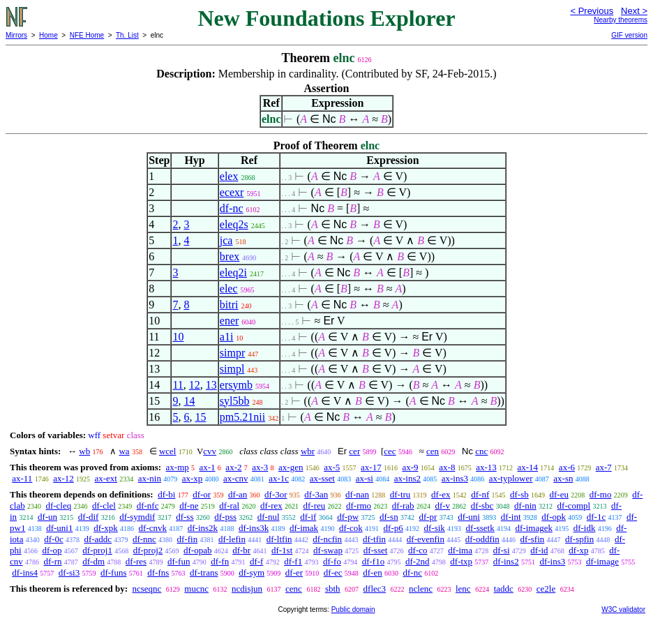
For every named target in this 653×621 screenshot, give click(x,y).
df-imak (304, 528)
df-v (442, 505)
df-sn (389, 516)
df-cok (351, 528)
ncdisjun (247, 588)
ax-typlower (511, 478)
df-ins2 (506, 561)
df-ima (460, 550)
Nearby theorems (620, 20)
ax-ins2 (407, 478)
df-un (47, 516)
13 (211, 385)
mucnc (196, 588)
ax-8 (447, 467)
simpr (232, 353)
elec (229, 288)
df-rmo (358, 505)
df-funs (113, 572)
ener (229, 321)
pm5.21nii (242, 417)
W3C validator (623, 609)
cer (354, 451)
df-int (511, 516)
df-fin (187, 539)
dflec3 (374, 588)
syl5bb (235, 401)
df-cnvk (153, 528)
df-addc (98, 539)
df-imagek (534, 528)
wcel (168, 451)
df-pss (225, 516)
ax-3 (260, 467)
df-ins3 (552, 561)
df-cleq (58, 505)
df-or (202, 494)
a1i (227, 337)
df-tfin (374, 539)
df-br (241, 550)
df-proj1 (97, 550)
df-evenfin (425, 539)
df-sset (375, 550)
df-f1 (293, 561)
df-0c (53, 539)
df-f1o (373, 561)
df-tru (400, 494)
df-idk (584, 528)
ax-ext (105, 478)
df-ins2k (203, 528)
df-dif (88, 516)
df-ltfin (279, 539)
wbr (308, 451)
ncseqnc (146, 588)
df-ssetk (480, 528)
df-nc (231, 208)
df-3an (316, 494)
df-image (602, 561)
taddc (503, 588)
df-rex (271, 505)
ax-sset (322, 478)
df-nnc (144, 539)
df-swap (328, 550)
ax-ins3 (455, 478)
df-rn (53, 561)
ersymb (236, 385)
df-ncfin (327, 539)
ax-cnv (235, 478)
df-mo (601, 494)
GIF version (629, 35)
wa (124, 451)
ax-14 (528, 467)
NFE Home (87, 35)
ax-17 (371, 467)
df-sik (433, 528)
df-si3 (69, 572)
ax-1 (208, 467)
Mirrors (16, 35)
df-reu (314, 505)
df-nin (525, 505)
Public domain (353, 609)
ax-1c (279, 478)
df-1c (596, 516)
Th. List (127, 35)
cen (432, 451)
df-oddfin (482, 539)
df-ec (333, 572)
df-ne (188, 505)
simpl (232, 369)
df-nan (357, 494)
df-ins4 (25, 572)
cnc (481, 451)
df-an (237, 494)
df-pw (348, 516)
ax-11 (22, 478)
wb (84, 451)
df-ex (440, 494)
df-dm (93, 561)
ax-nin (149, 478)
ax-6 (567, 467)
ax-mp (177, 467)
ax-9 (410, 467)
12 (194, 385)
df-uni (469, 516)
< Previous (591, 11)
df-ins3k (254, 528)
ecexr (232, 192)
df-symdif (137, 516)
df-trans (204, 572)
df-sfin (532, 539)
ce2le (545, 588)
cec (390, 451)
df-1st (281, 550)
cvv (209, 451)
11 (177, 385)
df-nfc (148, 505)
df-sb (519, 494)
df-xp (578, 550)
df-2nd (417, 561)
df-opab (197, 550)
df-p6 (393, 528)
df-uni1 (59, 528)
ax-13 (486, 467)
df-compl (574, 505)
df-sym (251, 572)
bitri (229, 304)
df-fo (332, 561)
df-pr (428, 516)
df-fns (158, 572)
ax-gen (290, 467)
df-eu (559, 494)
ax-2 (233, 467)
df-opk (553, 516)
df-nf (480, 494)
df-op (51, 550)
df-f (257, 561)
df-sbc (482, 505)
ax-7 (604, 467)
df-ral (229, 505)
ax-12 (63, 478)
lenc (463, 588)
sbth (332, 588)
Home (48, 35)
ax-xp (192, 478)
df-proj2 (148, 550)
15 (200, 417)
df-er (294, 572)
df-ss (184, 516)
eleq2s (234, 224)
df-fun (178, 561)
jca (226, 240)
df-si (501, 550)
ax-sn (563, 478)
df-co (417, 550)
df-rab (403, 505)
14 (189, 401)
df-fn (220, 561)
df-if (308, 516)
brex (229, 256)
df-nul (268, 516)
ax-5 (332, 467)
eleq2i (233, 272)
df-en (372, 572)
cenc (293, 588)
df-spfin (579, 539)
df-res (136, 561)
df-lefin (232, 539)
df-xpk (105, 528)
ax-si (364, 478)
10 (177, 337)
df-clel (104, 505)
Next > (634, 11)
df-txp (461, 561)
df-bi (166, 494)
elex (229, 176)
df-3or (275, 494)
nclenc (421, 588)
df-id (539, 550)
